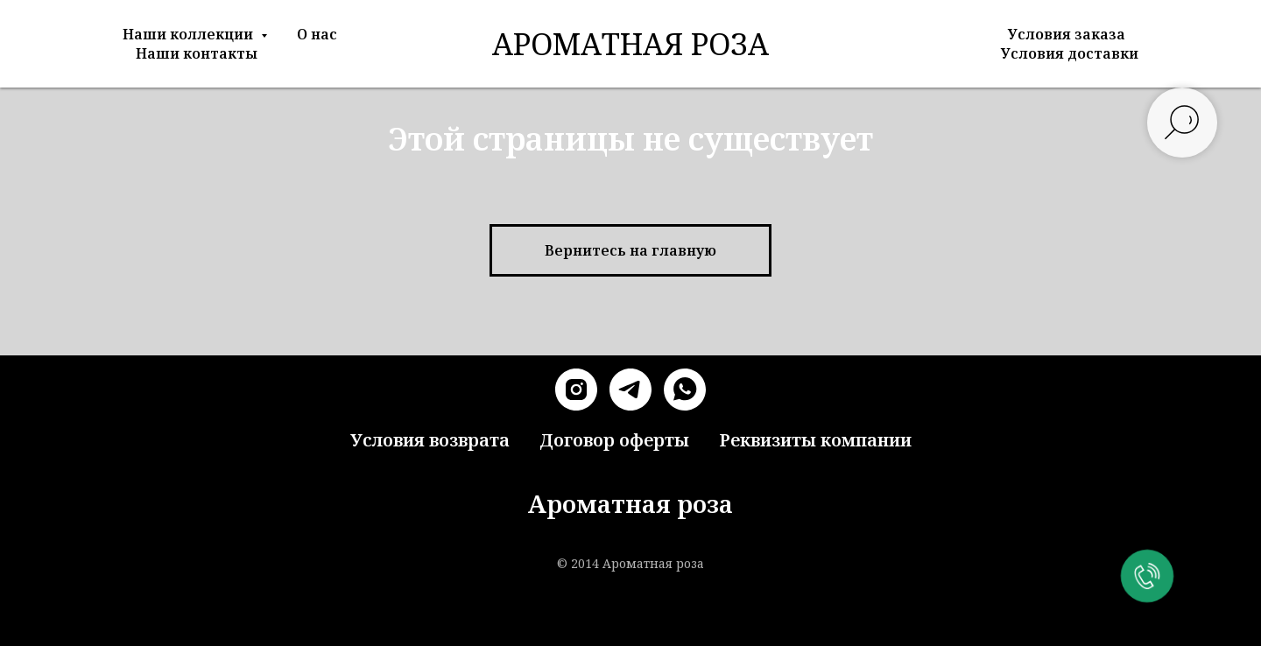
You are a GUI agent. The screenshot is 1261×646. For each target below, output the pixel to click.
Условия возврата (430, 440)
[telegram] (630, 390)
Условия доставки (1069, 53)
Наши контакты (196, 53)
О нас (317, 34)
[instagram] (576, 390)
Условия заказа (1066, 34)
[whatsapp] (685, 390)
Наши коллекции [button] (190, 34)
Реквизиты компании (815, 440)
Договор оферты (614, 440)
